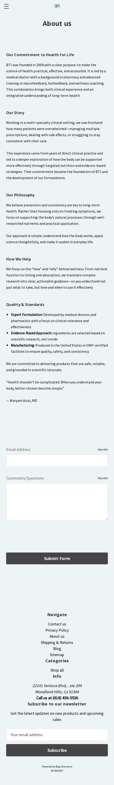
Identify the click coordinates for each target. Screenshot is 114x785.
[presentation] (40, 537)
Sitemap (57, 654)
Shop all (57, 670)
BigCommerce (64, 766)
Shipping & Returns (57, 642)
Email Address (57, 449)
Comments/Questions (57, 478)
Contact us (57, 624)
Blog (57, 648)
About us (57, 636)
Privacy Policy (57, 630)
